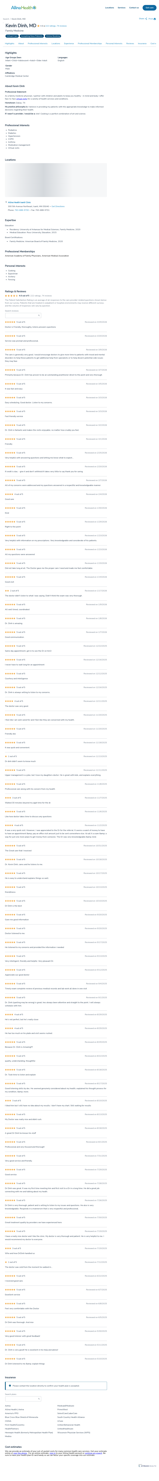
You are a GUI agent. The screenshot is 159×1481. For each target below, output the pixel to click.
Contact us (134, 7)
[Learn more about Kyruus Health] (147, 1465)
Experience (69, 43)
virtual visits (21, 99)
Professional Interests (38, 43)
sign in (53, 1453)
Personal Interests (114, 43)
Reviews (130, 43)
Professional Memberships (90, 43)
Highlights (9, 43)
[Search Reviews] (23, 315)
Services (121, 7)
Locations (109, 7)
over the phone (20, 1453)
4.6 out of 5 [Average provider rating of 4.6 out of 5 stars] (24, 296)
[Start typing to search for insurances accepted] (23, 1398)
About (21, 43)
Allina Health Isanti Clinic (19, 202)
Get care (150, 7)
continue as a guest (93, 1453)
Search (6, 19)
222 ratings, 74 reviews (56, 26)
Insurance (142, 43)
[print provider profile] (152, 19)
